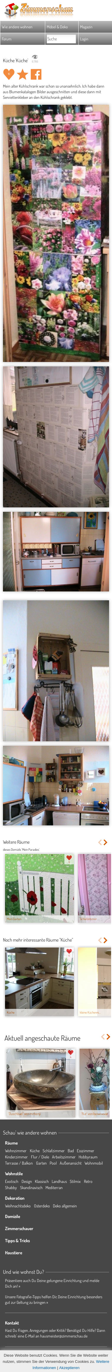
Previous (100, 842)
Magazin (86, 26)
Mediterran (54, 1187)
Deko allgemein (65, 1205)
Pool (53, 1163)
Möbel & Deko (57, 26)
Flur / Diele (40, 1156)
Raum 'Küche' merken (22, 74)
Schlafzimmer (54, 1150)
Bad (71, 1150)
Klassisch (42, 1181)
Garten (41, 1163)
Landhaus (59, 1181)
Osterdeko (42, 1205)
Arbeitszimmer (64, 1156)
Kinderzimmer (16, 1156)
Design (27, 1181)
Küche (35, 1150)
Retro (88, 1181)
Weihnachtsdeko (18, 1205)
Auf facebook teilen (36, 74)
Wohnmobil (94, 1163)
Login (84, 38)
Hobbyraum (88, 1156)
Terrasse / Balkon (19, 1163)
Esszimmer (85, 1150)
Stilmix (75, 1181)
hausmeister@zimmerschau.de (63, 1335)
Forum (7, 38)
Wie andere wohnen (17, 26)
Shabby (11, 1187)
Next (106, 842)
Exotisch (11, 1181)
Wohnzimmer (16, 1150)
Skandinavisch (31, 1187)
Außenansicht (71, 1163)
